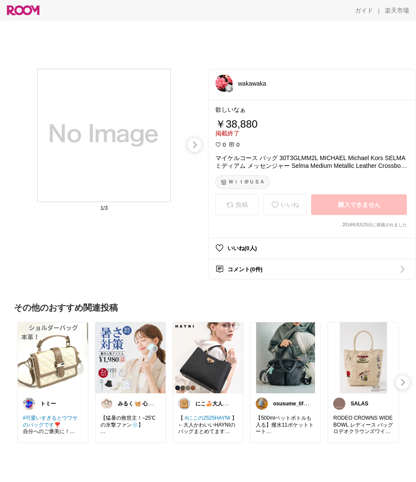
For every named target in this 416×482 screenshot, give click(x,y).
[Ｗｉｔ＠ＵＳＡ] (242, 182)
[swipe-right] (195, 145)
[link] (53, 357)
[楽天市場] (397, 10)
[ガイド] (364, 10)
